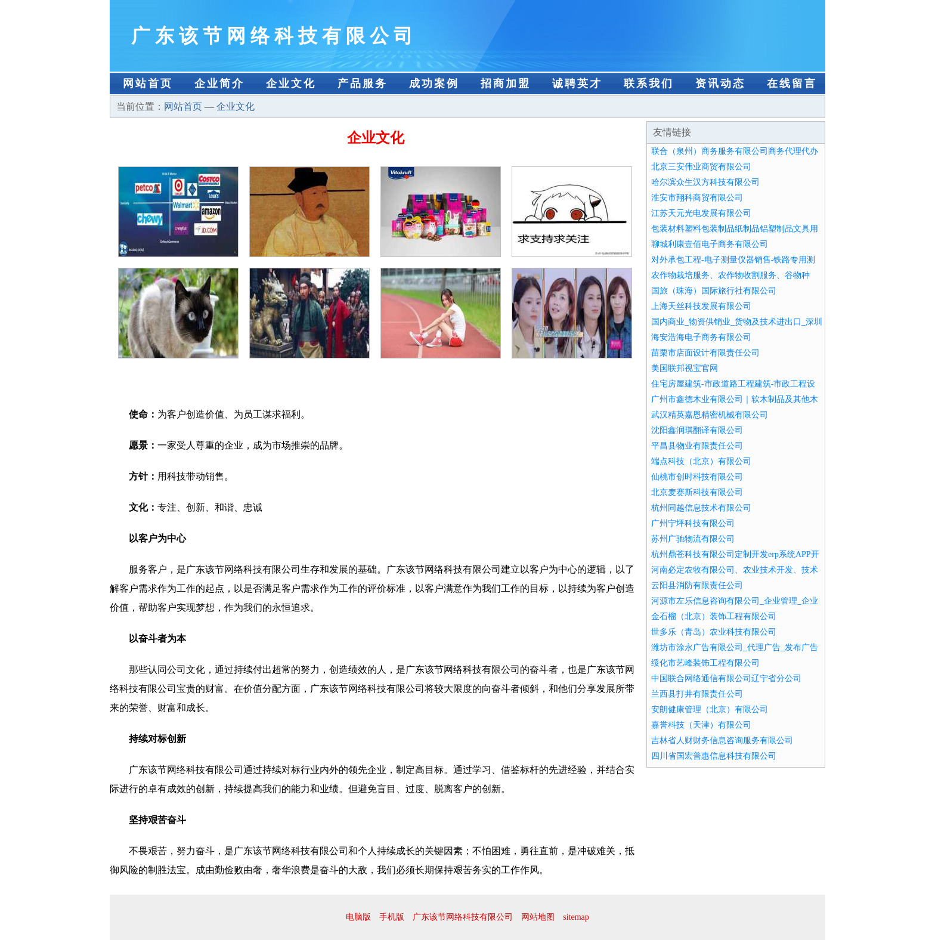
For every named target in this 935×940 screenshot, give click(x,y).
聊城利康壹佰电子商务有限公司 (709, 244)
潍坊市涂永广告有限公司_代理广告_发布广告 (734, 647)
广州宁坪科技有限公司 (693, 523)
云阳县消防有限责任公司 (697, 585)
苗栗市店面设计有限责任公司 (705, 352)
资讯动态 (720, 83)
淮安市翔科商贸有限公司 (697, 197)
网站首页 (148, 83)
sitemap (576, 917)
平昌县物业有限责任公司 (697, 445)
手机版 (391, 917)
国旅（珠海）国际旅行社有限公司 (713, 290)
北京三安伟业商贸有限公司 (701, 166)
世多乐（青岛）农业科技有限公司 (713, 631)
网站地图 (538, 917)
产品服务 (363, 83)
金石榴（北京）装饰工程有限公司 (713, 616)
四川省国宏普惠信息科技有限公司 (713, 756)
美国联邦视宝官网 (684, 368)
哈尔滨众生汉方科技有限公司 (705, 182)
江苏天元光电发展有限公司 (701, 213)
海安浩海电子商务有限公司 (701, 337)
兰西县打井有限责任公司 (697, 693)
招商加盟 (506, 83)
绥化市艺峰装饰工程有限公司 (705, 662)
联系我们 (649, 83)
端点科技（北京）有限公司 (701, 461)
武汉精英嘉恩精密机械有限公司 (709, 414)
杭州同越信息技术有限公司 (701, 507)
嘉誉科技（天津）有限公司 (701, 725)
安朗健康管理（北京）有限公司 (709, 709)
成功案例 (434, 83)
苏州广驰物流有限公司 (693, 538)
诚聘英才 (577, 83)
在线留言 (792, 83)
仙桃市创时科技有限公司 (697, 476)
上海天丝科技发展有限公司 (701, 306)
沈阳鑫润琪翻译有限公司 (697, 430)
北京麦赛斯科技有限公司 (697, 492)
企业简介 (219, 83)
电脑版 (358, 917)
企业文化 (291, 83)
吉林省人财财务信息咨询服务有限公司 (722, 740)
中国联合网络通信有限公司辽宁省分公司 (726, 678)
